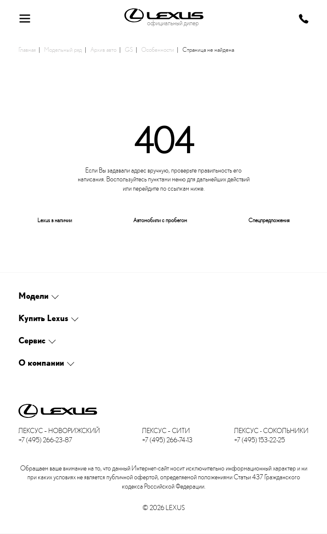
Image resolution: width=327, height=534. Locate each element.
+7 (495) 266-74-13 (167, 440)
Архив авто (103, 49)
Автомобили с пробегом (160, 220)
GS (129, 49)
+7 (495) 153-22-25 (259, 440)
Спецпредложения (269, 220)
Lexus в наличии (54, 220)
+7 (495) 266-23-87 (45, 440)
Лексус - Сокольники (271, 430)
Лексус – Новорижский (59, 430)
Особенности (157, 49)
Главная (27, 49)
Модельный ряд (63, 49)
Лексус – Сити (166, 430)
